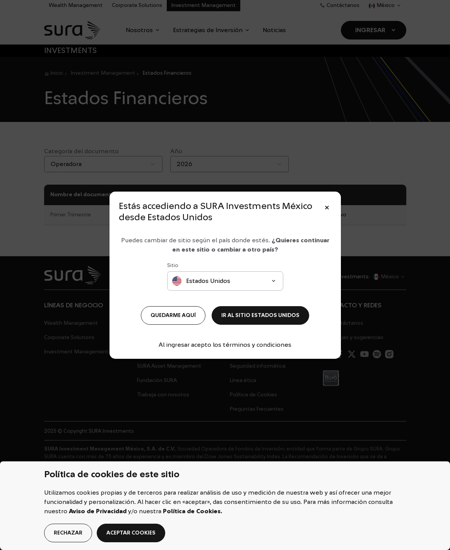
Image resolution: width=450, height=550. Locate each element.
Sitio (172, 265)
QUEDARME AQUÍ (173, 315)
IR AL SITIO (260, 315)
